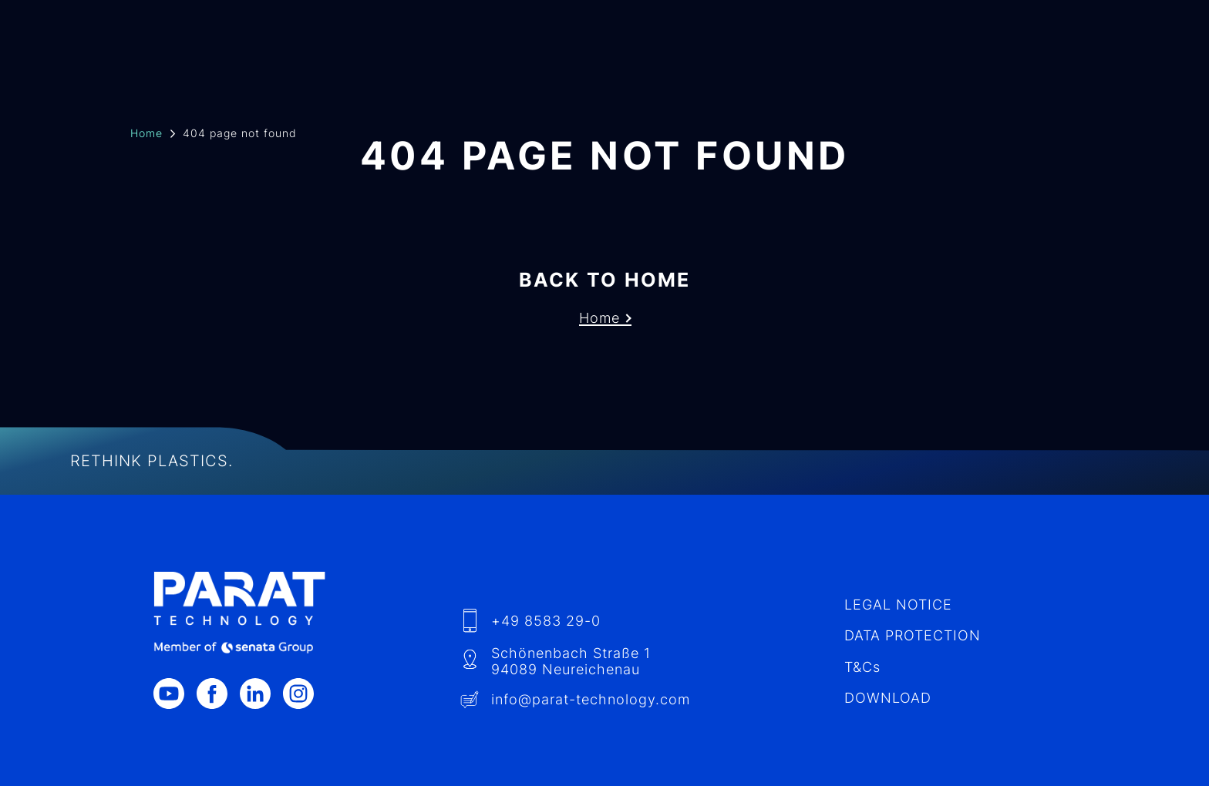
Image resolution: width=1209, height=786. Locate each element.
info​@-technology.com (585, 612)
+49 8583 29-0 (541, 532)
